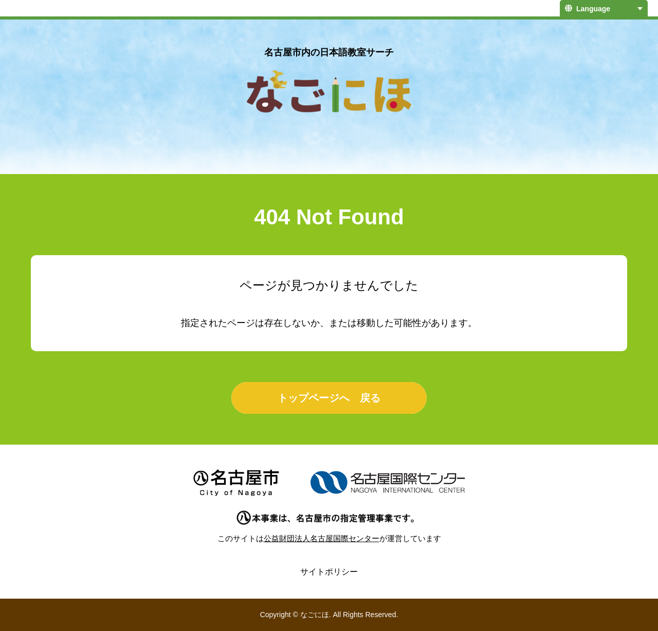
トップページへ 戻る (329, 398)
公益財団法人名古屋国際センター (321, 538)
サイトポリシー (329, 571)
